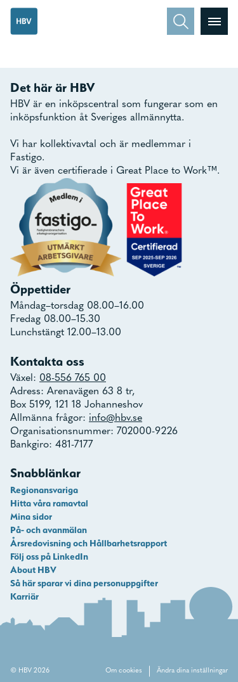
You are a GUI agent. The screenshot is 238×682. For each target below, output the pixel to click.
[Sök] (180, 21)
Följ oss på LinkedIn (49, 556)
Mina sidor (31, 516)
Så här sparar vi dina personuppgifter (84, 583)
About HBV (33, 570)
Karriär (24, 596)
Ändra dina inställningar (192, 670)
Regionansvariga (44, 490)
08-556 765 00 (72, 378)
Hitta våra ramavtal (49, 503)
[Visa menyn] (214, 21)
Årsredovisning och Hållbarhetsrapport (88, 543)
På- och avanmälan (48, 530)
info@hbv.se (115, 418)
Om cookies (123, 670)
